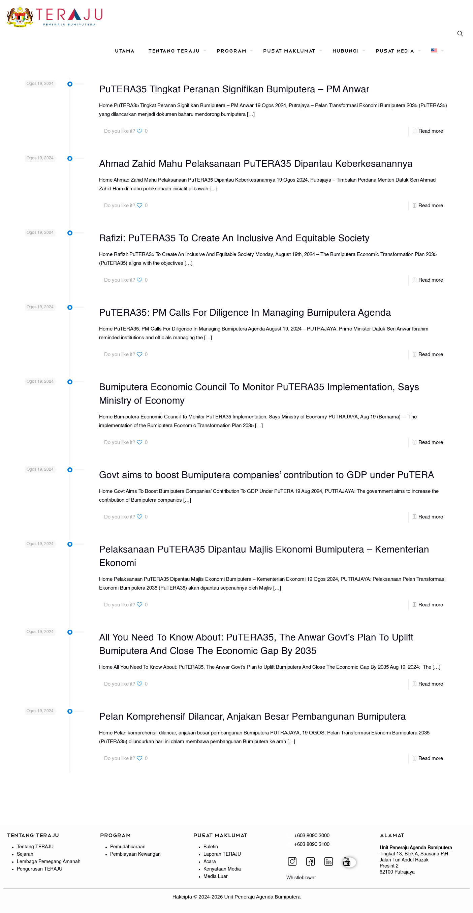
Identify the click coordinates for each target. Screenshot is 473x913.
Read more (430, 131)
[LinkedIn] (331, 862)
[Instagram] (295, 862)
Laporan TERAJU (222, 854)
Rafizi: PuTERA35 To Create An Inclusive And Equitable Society (234, 238)
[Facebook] (313, 862)
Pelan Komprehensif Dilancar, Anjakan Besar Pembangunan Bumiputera (252, 717)
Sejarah (25, 854)
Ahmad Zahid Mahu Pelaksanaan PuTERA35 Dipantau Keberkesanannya (256, 164)
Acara (209, 861)
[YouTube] (349, 862)
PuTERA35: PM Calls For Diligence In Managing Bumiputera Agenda (245, 313)
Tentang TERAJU (35, 847)
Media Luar (215, 876)
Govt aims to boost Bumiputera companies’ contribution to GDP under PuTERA (266, 475)
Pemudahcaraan (128, 847)
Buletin (210, 847)
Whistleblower (301, 878)
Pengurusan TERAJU (39, 869)
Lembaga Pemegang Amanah (49, 861)
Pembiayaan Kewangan (135, 854)
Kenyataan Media (222, 869)
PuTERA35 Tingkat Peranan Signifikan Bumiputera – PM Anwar (234, 89)
